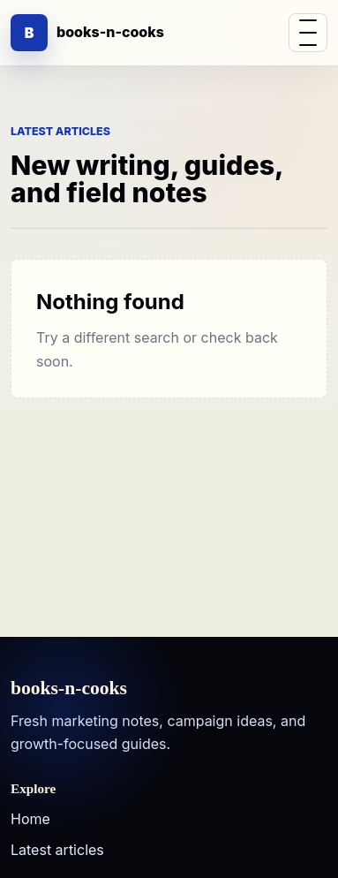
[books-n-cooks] (87, 32)
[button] (308, 32)
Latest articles (57, 850)
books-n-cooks (69, 689)
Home (30, 819)
